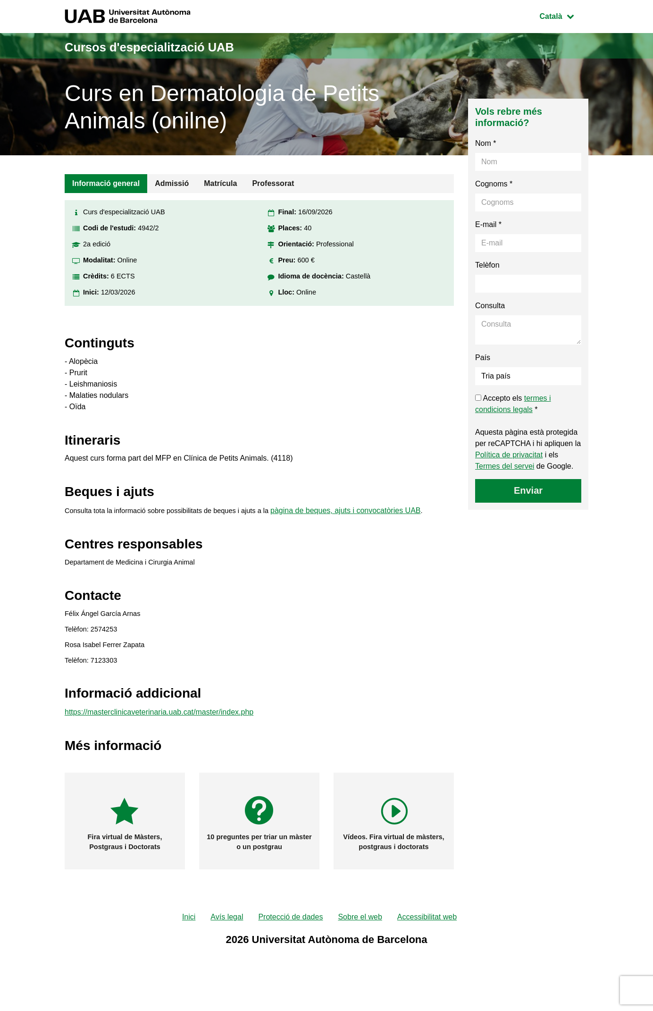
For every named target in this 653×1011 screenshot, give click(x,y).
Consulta (490, 306)
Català (563, 15)
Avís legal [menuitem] (226, 943)
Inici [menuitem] (188, 943)
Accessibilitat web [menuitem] (427, 943)
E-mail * (488, 224)
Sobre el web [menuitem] (360, 943)
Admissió (172, 183)
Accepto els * (513, 403)
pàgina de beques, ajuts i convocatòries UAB (367, 519)
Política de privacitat (509, 455)
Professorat (273, 183)
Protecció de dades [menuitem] (290, 943)
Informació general (106, 183)
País (482, 358)
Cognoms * (493, 184)
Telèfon (487, 265)
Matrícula (220, 183)
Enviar (528, 490)
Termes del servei (504, 466)
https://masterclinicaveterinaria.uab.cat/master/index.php (159, 737)
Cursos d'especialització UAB (184, 45)
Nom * (485, 143)
